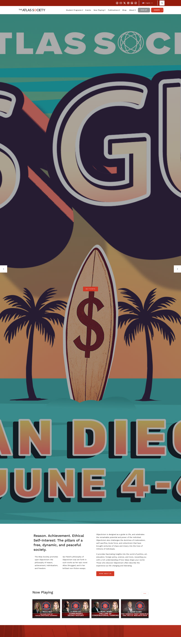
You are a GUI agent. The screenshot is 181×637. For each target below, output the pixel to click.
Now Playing (99, 10)
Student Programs (74, 10)
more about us (105, 573)
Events (88, 10)
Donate (157, 10)
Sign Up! (144, 10)
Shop (124, 10)
